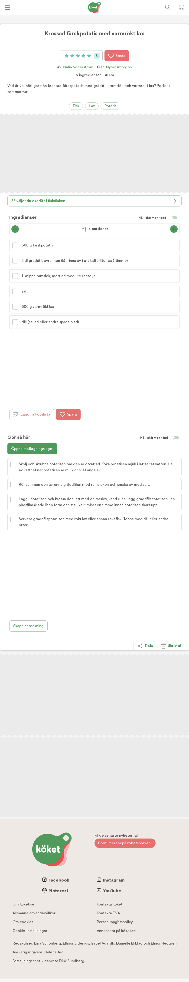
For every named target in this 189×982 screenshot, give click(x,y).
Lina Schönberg (47, 943)
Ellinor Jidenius (76, 943)
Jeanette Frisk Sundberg (63, 961)
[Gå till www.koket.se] (94, 7)
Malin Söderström (78, 67)
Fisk (76, 106)
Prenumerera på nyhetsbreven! (125, 843)
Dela (145, 646)
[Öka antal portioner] (174, 229)
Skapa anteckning (28, 626)
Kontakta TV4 (108, 913)
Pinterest (55, 890)
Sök (168, 7)
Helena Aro (54, 952)
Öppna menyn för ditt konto (181, 7)
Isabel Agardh (102, 943)
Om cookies (23, 922)
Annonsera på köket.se (116, 931)
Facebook (55, 879)
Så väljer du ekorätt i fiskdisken (94, 201)
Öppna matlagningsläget (32, 448)
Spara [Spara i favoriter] (116, 56)
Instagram (111, 879)
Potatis (110, 106)
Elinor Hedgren (164, 943)
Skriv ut (171, 646)
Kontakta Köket (109, 904)
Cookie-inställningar (30, 931)
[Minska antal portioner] (15, 229)
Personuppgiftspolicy (115, 922)
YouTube (109, 890)
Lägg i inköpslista (31, 414)
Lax (92, 106)
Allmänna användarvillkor (34, 913)
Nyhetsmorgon (119, 67)
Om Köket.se (23, 904)
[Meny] (7, 7)
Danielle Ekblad (129, 943)
